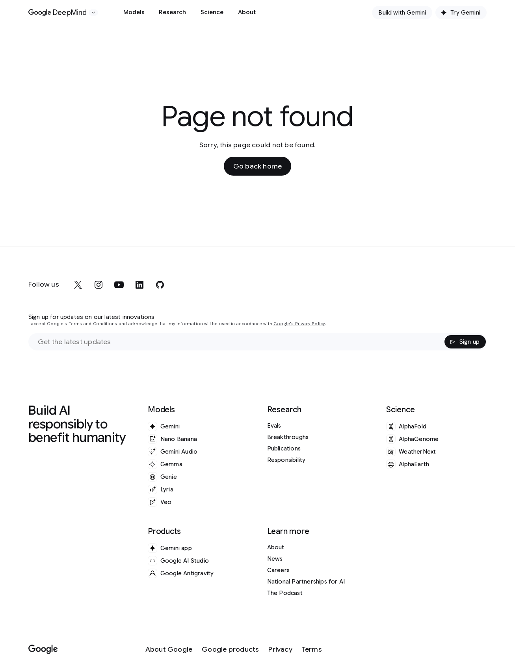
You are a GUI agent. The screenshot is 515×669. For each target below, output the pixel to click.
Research (172, 12)
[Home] (57, 12)
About (247, 12)
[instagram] (98, 284)
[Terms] (312, 649)
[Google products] (230, 649)
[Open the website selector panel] (93, 12)
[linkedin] (139, 284)
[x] (78, 284)
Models (134, 12)
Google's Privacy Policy (299, 323)
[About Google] (169, 649)
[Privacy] (280, 649)
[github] (160, 284)
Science (212, 12)
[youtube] (119, 284)
